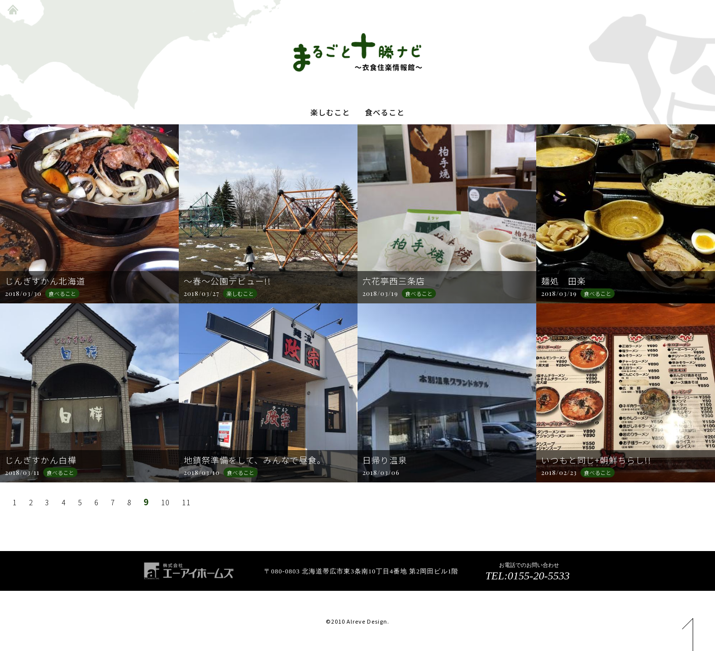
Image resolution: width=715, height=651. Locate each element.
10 (161, 502)
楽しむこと (330, 112)
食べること (385, 112)
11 (181, 502)
